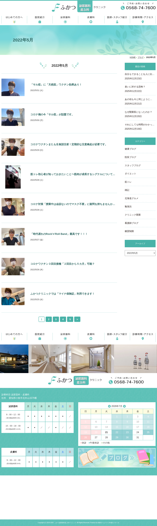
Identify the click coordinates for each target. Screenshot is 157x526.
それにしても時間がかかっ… (140, 127)
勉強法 (128, 206)
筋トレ (128, 182)
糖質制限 (129, 231)
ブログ (141, 57)
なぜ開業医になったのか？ (140, 114)
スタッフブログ (133, 165)
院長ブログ (130, 157)
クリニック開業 (133, 215)
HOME (133, 57)
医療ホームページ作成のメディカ (108, 522)
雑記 (127, 190)
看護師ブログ (131, 223)
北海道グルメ (131, 198)
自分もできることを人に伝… (140, 76)
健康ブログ (130, 149)
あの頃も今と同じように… (140, 101)
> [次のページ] (77, 319)
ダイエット (130, 173)
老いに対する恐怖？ (140, 89)
